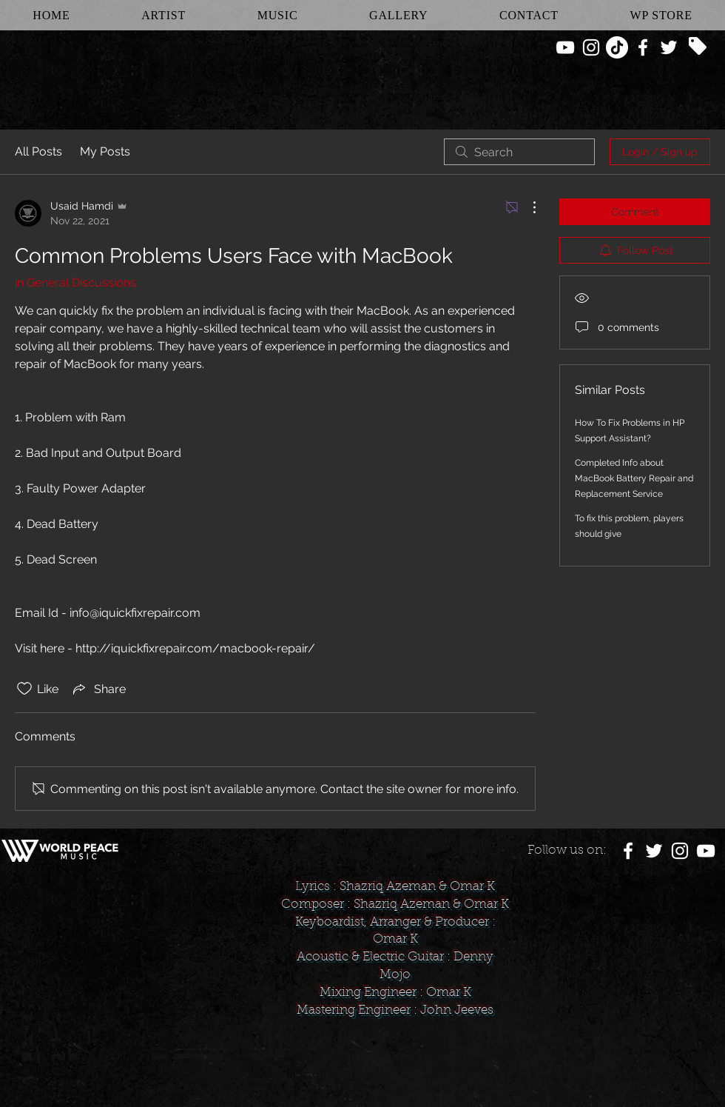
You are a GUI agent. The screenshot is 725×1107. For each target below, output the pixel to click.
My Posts (105, 151)
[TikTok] (617, 47)
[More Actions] (527, 207)
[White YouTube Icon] (565, 47)
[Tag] (698, 46)
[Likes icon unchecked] (24, 689)
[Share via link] (98, 689)
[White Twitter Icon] (669, 47)
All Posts (38, 151)
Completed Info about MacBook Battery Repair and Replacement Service (634, 478)
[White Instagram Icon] (591, 47)
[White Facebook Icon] (643, 47)
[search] (519, 151)
